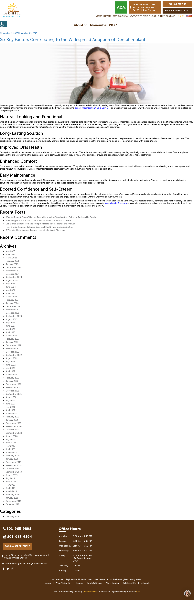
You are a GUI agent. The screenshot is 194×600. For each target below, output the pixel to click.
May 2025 (10, 251)
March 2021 (11, 413)
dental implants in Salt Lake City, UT (92, 108)
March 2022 (11, 374)
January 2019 (12, 498)
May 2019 (10, 485)
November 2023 (13, 309)
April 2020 (10, 449)
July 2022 (10, 361)
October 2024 (12, 274)
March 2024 (11, 296)
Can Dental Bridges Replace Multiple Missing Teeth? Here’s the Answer (40, 223)
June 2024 (11, 287)
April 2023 (10, 332)
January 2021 (12, 420)
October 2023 (12, 313)
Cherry (161, 16)
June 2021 (11, 403)
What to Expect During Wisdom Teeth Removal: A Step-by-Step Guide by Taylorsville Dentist (51, 217)
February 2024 (13, 300)
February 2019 (12, 494)
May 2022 (10, 368)
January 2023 (12, 342)
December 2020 (13, 423)
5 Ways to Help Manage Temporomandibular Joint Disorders (35, 230)
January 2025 (12, 264)
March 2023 (11, 335)
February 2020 (12, 455)
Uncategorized (13, 516)
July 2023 (10, 322)
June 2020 (11, 442)
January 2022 (12, 381)
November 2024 (14, 270)
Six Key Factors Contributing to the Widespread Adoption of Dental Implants (73, 39)
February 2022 (12, 378)
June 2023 (11, 326)
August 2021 (11, 397)
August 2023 (11, 319)
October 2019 (12, 468)
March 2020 (11, 452)
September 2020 (14, 433)
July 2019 (10, 478)
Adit (138, 591)
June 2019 (11, 481)
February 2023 (12, 339)
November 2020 (14, 426)
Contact (170, 16)
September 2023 (14, 316)
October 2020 (12, 429)
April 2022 (10, 371)
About (99, 16)
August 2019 (12, 475)
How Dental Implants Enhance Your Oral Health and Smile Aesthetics (39, 227)
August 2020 (12, 436)
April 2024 (10, 293)
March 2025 (11, 257)
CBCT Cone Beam (120, 16)
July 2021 (10, 400)
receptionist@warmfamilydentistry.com (25, 563)
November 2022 (13, 348)
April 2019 (10, 488)
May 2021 (10, 407)
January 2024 (12, 303)
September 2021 (14, 394)
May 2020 (10, 446)
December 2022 (13, 345)
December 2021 (13, 384)
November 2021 (13, 387)
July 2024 (10, 283)
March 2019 (11, 491)
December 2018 (13, 501)
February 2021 (12, 416)
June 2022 (11, 365)
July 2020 (10, 439)
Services (107, 16)
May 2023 (10, 329)
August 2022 (11, 358)
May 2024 (10, 290)
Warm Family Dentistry (116, 203)
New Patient (136, 16)
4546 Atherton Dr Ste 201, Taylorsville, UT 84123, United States (142, 7)
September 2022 (14, 355)
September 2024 (14, 277)
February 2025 (12, 261)
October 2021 (12, 391)
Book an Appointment (177, 11)
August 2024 (12, 280)
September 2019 (14, 472)
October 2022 (12, 352)
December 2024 (13, 267)
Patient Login (149, 16)
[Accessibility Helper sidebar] (3, 24)
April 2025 (10, 254)
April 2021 (10, 410)
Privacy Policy (90, 591)
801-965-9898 (17, 528)
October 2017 (12, 504)
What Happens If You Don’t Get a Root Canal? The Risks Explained (38, 220)
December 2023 (13, 306)
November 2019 (14, 465)
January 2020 (12, 459)
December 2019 (13, 462)
